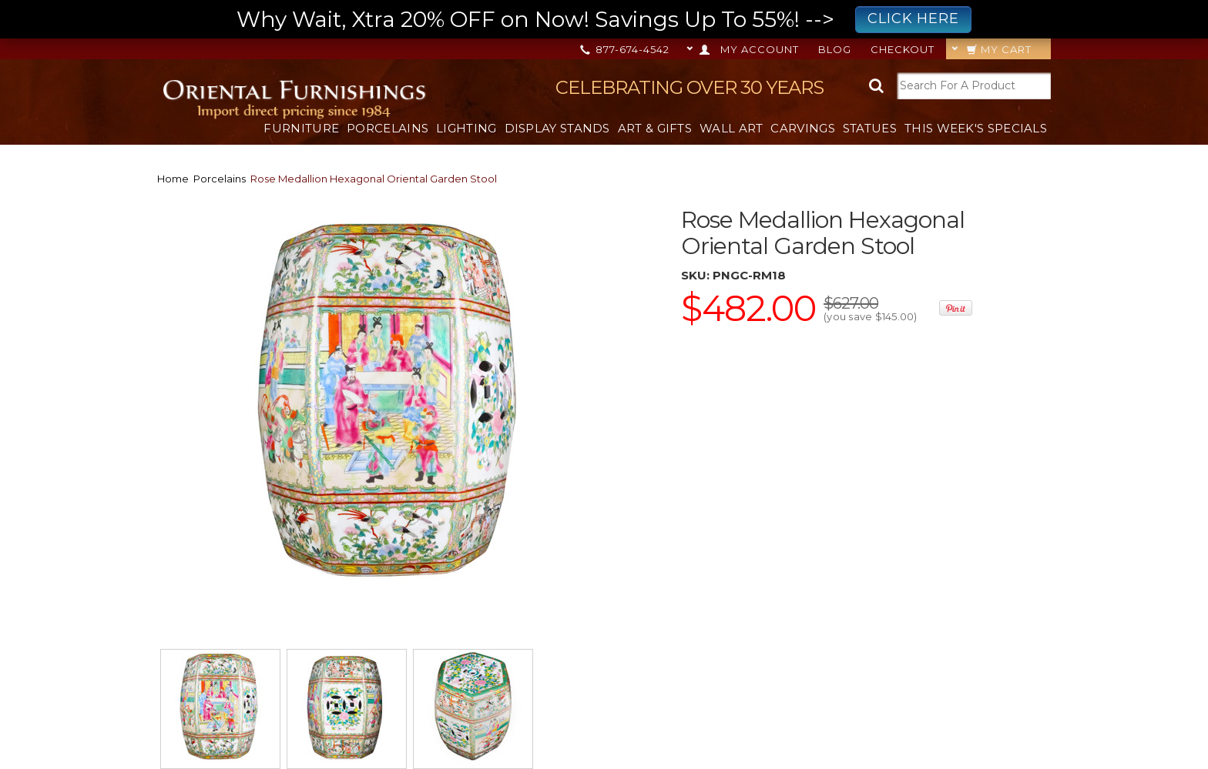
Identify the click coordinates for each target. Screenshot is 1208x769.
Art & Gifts (655, 128)
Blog (834, 49)
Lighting (466, 128)
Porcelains (387, 128)
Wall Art (731, 128)
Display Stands (557, 128)
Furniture (301, 128)
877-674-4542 (625, 49)
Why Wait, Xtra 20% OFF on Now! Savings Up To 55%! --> (604, 19)
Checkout (903, 49)
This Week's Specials (975, 128)
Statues (870, 128)
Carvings (802, 128)
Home (173, 178)
